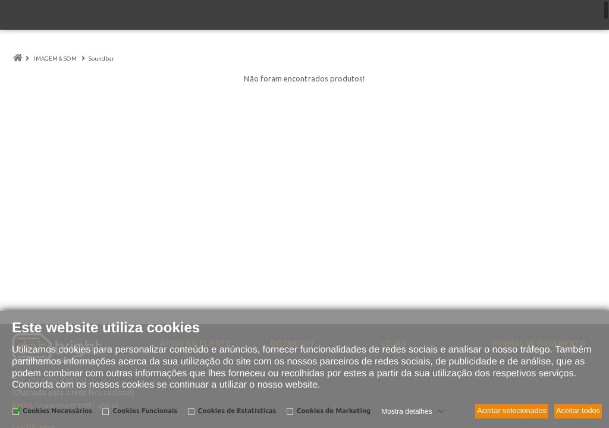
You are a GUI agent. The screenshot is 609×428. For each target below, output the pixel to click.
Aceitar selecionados (512, 411)
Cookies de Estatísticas (237, 411)
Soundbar (102, 58)
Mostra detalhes (406, 411)
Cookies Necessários (57, 411)
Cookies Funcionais (144, 411)
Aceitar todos (578, 411)
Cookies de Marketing (334, 411)
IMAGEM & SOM (55, 58)
